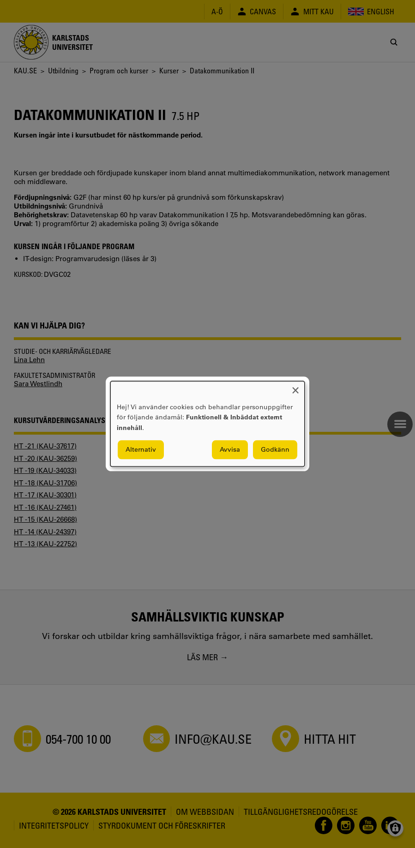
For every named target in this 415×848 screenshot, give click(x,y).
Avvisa (230, 450)
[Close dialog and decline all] (295, 387)
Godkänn (275, 450)
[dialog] (207, 423)
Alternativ (141, 450)
